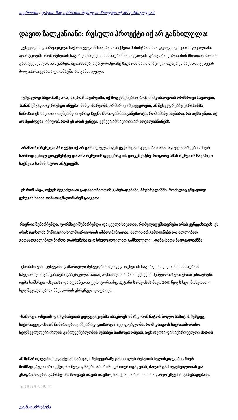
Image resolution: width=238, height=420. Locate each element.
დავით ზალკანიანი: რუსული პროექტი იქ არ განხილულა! (98, 12)
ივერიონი (28, 12)
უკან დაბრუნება (35, 406)
